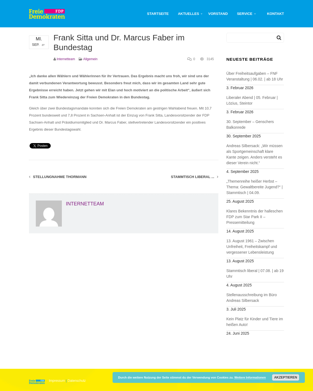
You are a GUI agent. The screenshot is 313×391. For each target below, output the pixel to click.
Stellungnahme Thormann (58, 177)
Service (245, 14)
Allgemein (90, 59)
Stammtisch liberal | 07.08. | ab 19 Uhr (255, 274)
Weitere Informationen (250, 377)
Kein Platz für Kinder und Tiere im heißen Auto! (254, 322)
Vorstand (218, 14)
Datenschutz (77, 381)
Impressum (57, 381)
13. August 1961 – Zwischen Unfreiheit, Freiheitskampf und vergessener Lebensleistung (251, 246)
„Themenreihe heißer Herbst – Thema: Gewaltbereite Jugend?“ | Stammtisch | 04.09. (254, 187)
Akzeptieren (285, 377)
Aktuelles (188, 14)
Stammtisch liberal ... (194, 177)
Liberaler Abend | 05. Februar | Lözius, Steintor (252, 100)
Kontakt (275, 14)
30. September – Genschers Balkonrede (250, 124)
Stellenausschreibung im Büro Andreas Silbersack (251, 298)
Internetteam (66, 59)
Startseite (158, 14)
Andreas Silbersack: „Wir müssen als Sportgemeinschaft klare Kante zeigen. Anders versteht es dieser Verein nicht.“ (254, 154)
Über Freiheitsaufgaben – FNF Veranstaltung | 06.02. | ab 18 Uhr (254, 76)
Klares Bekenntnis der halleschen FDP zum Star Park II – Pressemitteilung (254, 217)
